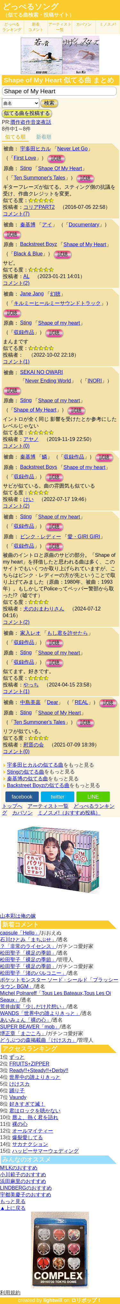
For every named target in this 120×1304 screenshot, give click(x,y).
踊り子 (17, 1090)
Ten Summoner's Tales (39, 177)
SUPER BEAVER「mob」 (30, 1026)
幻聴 (55, 294)
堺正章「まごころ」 (23, 1033)
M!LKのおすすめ (18, 1168)
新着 (36, 27)
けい (28, 499)
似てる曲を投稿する (27, 113)
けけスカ (19, 1084)
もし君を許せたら (67, 633)
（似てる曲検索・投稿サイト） (38, 15)
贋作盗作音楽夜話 (30, 122)
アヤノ (31, 439)
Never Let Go (72, 148)
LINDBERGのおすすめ (26, 1188)
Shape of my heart (59, 323)
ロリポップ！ (86, 1300)
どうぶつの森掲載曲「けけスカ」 (38, 1040)
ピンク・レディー (40, 536)
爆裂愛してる (27, 1137)
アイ (47, 224)
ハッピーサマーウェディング (45, 1151)
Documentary (84, 224)
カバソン (84, 24)
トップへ (12, 806)
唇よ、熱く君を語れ (35, 1117)
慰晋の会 (33, 744)
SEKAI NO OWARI (41, 372)
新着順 (44, 137)
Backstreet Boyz (38, 244)
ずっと (17, 1057)
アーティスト (59, 27)
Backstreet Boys (38, 467)
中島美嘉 (30, 702)
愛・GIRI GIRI (84, 536)
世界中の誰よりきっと (34, 1077)
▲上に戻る (13, 1208)
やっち (31, 684)
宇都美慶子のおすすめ (25, 1194)
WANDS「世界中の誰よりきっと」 (40, 1013)
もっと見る (13, 1201)
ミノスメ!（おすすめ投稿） (69, 812)
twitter (58, 797)
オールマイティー (32, 1130)
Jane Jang (32, 293)
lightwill (52, 1300)
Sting (26, 168)
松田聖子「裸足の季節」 (28, 953)
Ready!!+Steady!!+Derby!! (38, 1070)
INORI (95, 380)
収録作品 (24, 332)
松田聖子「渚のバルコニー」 (33, 973)
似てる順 (15, 137)
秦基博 (28, 224)
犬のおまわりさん (43, 608)
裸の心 (20, 1124)
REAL (81, 702)
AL (26, 276)
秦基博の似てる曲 (27, 778)
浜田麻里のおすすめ (23, 1181)
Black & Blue (28, 253)
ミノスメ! (108, 24)
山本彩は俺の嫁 (18, 916)
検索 (49, 103)
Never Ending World (48, 380)
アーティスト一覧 (48, 806)
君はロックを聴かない (34, 1110)
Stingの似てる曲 (25, 772)
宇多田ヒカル (35, 148)
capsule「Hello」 (20, 933)
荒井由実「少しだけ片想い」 (33, 1006)
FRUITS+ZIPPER (29, 1063)
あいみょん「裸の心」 (25, 1020)
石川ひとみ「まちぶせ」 (28, 939)
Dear (52, 702)
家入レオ (30, 633)
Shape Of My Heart (60, 168)
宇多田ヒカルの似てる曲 (35, 765)
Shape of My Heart (84, 244)
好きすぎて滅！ (27, 1104)
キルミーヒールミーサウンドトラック (57, 303)
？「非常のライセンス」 (28, 946)
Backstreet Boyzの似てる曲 (38, 785)
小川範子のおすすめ (23, 1174)
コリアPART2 (39, 207)
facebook (22, 797)
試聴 (56, 158)
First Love (25, 158)
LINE (93, 797)
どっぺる (11, 27)
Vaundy (17, 1097)
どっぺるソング (31, 7)
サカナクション (30, 1144)
